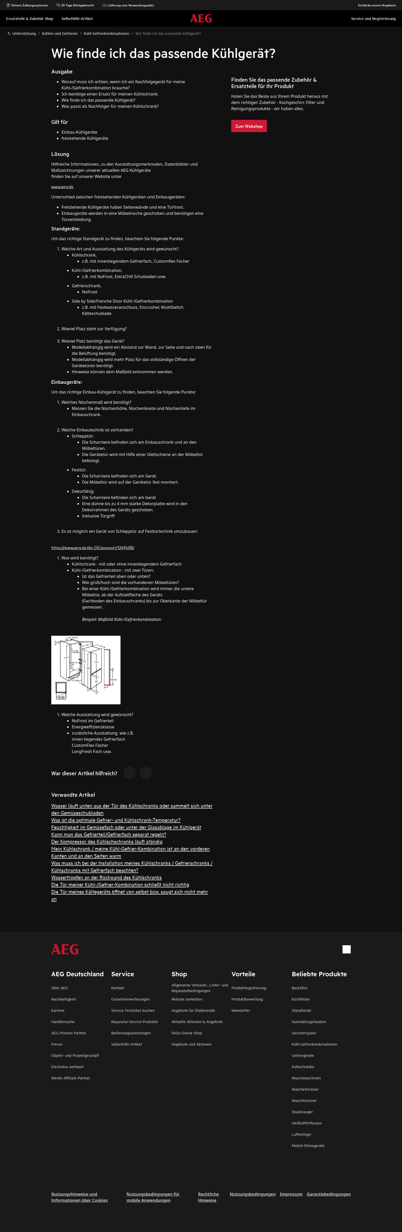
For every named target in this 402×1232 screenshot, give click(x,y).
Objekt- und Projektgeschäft (75, 1055)
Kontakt (117, 987)
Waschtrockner (304, 1100)
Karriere (58, 1010)
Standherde (301, 1010)
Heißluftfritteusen (307, 1122)
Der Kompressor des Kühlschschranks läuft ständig (107, 841)
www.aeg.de (62, 186)
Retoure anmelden (187, 998)
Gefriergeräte (303, 1055)
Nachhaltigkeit (63, 998)
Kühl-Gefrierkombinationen (314, 1044)
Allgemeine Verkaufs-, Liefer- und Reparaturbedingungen (200, 987)
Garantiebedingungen (329, 1194)
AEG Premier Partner (68, 1032)
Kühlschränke (303, 1066)
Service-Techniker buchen (133, 1010)
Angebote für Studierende (193, 1010)
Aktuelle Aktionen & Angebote (197, 1021)
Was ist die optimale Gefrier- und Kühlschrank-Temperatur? (115, 819)
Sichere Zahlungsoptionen (27, 5)
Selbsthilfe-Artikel (126, 1044)
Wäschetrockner (305, 1089)
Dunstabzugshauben (309, 1021)
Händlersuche (63, 1021)
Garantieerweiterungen (130, 998)
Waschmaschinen (306, 1077)
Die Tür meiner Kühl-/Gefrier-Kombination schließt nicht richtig (120, 884)
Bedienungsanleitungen (131, 1032)
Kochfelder (301, 998)
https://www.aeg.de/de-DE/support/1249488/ (92, 547)
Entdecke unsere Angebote (374, 5)
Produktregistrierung (249, 987)
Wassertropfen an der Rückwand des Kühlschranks (106, 877)
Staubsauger (302, 1111)
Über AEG (59, 987)
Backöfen (299, 987)
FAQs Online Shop (187, 1032)
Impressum (291, 1194)
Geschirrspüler (304, 1032)
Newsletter (241, 1010)
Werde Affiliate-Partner (70, 1077)
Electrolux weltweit (67, 1066)
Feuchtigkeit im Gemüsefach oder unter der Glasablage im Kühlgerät (126, 827)
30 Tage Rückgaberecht (75, 5)
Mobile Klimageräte (308, 1145)
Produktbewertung (247, 998)
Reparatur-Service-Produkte (134, 1021)
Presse (57, 1044)
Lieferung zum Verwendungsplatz (128, 5)
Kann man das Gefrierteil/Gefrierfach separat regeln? (108, 834)
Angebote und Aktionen (192, 1044)
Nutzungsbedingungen (253, 1194)
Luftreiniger (301, 1134)
